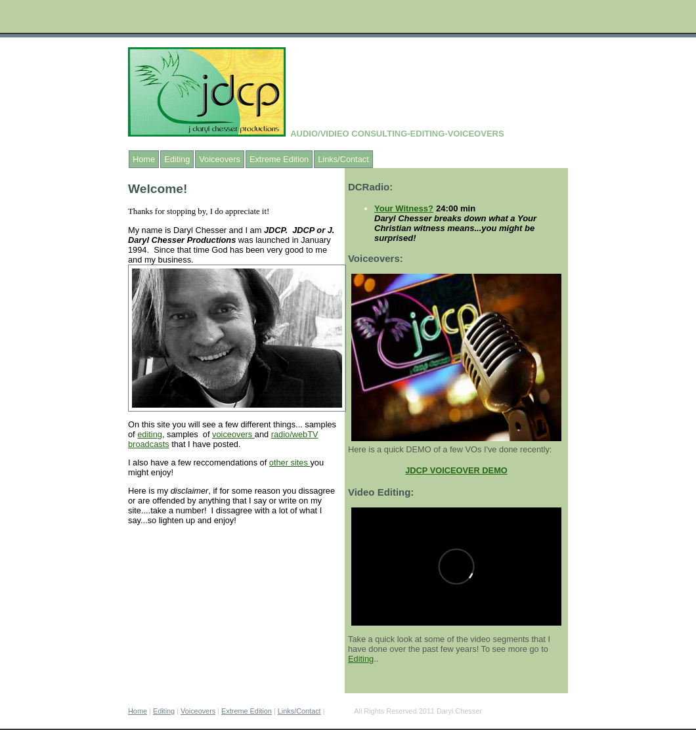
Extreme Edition (279, 159)
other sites (290, 462)
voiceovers (233, 434)
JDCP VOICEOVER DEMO (456, 470)
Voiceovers (219, 159)
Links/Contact (343, 159)
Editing (177, 159)
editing (149, 434)
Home (144, 159)
